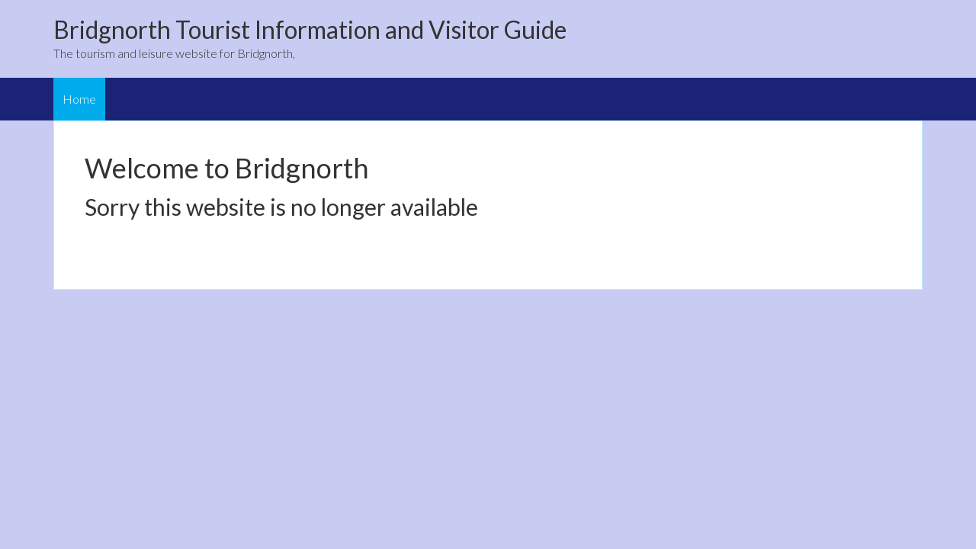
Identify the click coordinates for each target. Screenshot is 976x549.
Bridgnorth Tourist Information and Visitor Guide (310, 29)
